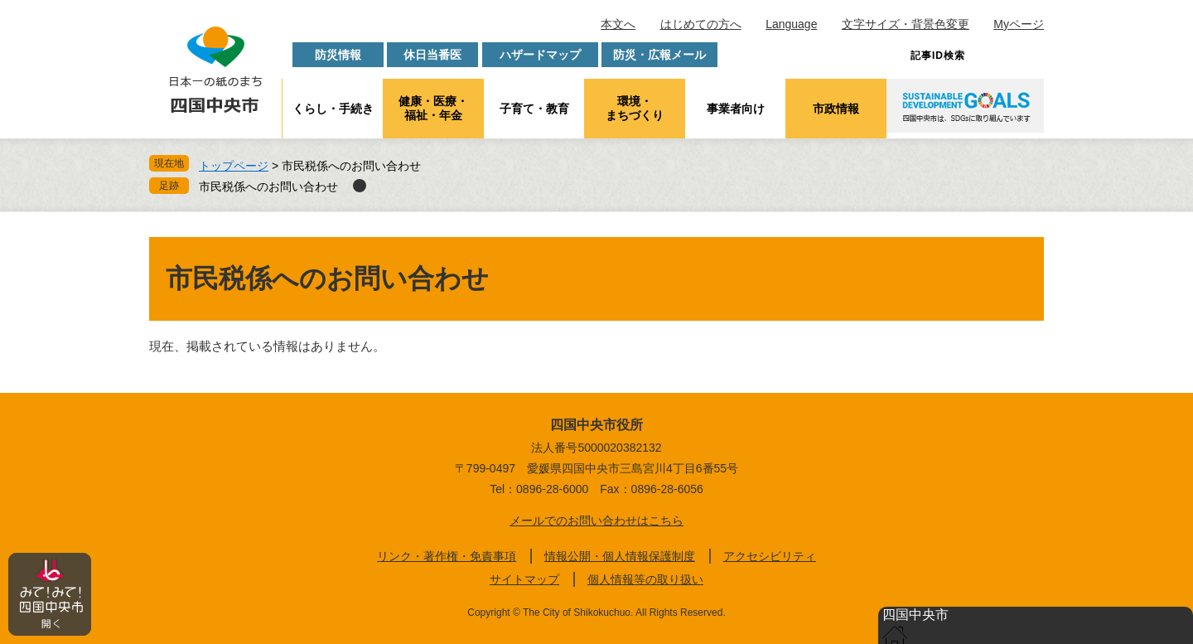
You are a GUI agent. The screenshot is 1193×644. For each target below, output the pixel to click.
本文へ (618, 24)
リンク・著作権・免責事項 (446, 556)
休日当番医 (432, 54)
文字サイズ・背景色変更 (905, 24)
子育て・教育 (534, 108)
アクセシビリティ (769, 556)
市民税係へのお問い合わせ (268, 186)
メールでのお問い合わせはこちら (596, 520)
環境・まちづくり (635, 108)
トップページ (233, 165)
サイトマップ (524, 579)
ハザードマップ (540, 54)
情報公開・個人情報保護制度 (619, 556)
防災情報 (338, 54)
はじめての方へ (700, 24)
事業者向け (736, 108)
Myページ (1018, 24)
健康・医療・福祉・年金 (433, 108)
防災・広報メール (659, 54)
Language (791, 24)
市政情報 (836, 108)
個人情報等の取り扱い (645, 579)
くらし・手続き (333, 108)
